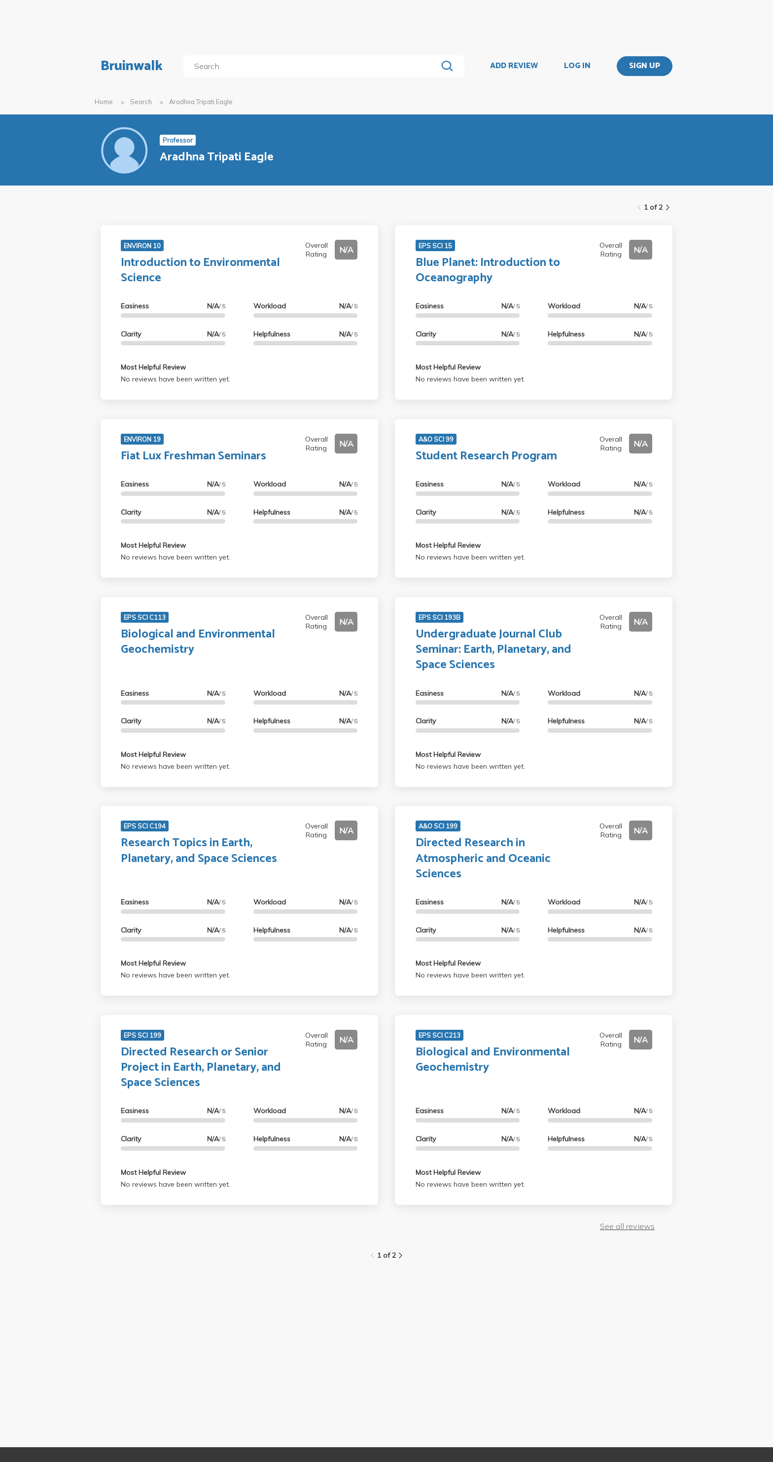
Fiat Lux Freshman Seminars (193, 456)
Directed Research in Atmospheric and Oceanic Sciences (483, 858)
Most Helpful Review (153, 367)
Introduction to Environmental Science (200, 270)
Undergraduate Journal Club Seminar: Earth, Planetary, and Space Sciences (493, 650)
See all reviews (627, 1226)
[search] (312, 66)
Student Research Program (486, 456)
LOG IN (577, 66)
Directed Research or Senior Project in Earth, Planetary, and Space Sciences (201, 1067)
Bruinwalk (132, 66)
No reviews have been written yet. (175, 379)
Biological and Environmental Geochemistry (198, 642)
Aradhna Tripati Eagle (201, 102)
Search (141, 102)
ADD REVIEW (514, 66)
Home (104, 102)
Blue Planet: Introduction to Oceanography (488, 270)
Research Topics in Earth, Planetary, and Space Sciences (199, 850)
